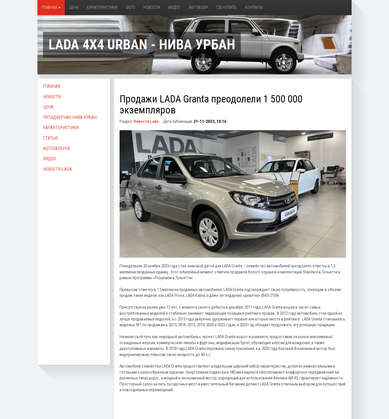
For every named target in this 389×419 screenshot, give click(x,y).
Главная (51, 7)
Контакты (254, 7)
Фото (130, 7)
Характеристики (102, 7)
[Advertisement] (73, 262)
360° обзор (198, 7)
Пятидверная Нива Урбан (70, 117)
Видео (174, 7)
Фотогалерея (56, 148)
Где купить (226, 7)
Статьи (50, 138)
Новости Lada (57, 169)
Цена (73, 7)
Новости (152, 7)
